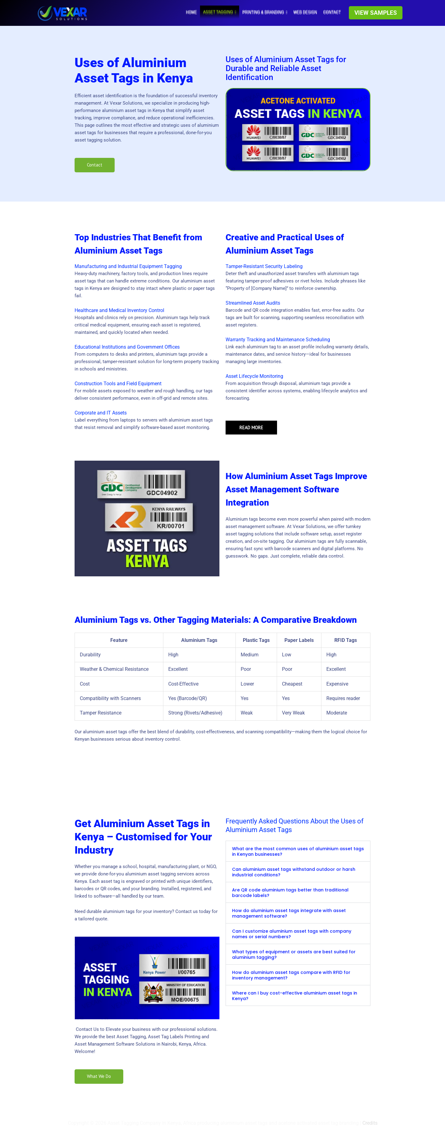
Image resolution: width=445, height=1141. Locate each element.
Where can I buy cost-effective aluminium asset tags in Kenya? (294, 996)
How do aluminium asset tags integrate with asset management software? (289, 913)
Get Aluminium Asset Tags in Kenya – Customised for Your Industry (143, 836)
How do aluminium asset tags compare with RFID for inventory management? (291, 975)
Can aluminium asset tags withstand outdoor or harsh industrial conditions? (293, 872)
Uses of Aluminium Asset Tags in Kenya (134, 70)
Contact (332, 12)
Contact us (186, 911)
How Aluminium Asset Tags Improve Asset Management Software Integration (296, 489)
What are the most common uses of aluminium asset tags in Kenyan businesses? (298, 851)
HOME (191, 12)
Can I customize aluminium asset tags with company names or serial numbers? (291, 934)
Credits (370, 1123)
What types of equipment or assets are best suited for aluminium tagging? (294, 954)
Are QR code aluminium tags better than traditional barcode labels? (290, 893)
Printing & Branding (264, 12)
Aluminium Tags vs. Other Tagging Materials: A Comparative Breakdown (216, 620)
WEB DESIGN (305, 12)
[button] (375, 12)
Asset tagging (219, 12)
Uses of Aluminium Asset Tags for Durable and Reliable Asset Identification (286, 68)
